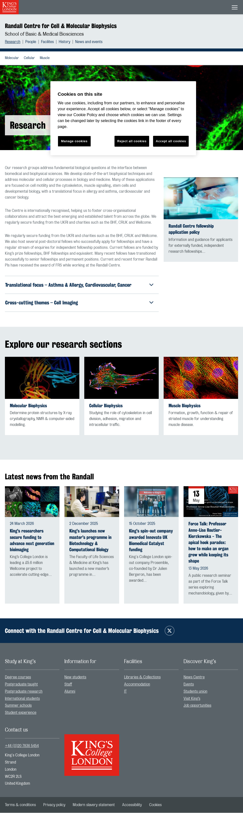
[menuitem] (15, 42)
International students (22, 699)
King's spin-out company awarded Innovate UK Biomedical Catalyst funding (151, 540)
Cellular (29, 58)
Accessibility (132, 805)
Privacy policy (54, 805)
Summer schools (18, 706)
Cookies (155, 805)
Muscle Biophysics (184, 406)
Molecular (12, 58)
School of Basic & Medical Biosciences (44, 34)
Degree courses (18, 677)
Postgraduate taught (21, 685)
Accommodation (137, 685)
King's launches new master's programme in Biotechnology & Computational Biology (90, 540)
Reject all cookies (131, 141)
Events (189, 685)
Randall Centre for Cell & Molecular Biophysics (61, 26)
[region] (123, 118)
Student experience (20, 713)
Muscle (45, 58)
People (30, 42)
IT (125, 692)
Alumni (69, 692)
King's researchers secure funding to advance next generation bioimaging (32, 540)
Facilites (47, 42)
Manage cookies (74, 141)
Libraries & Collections (142, 677)
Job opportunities (197, 706)
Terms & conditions (20, 805)
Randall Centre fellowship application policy (191, 229)
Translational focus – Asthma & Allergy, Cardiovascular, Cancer (68, 284)
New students (75, 677)
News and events (88, 42)
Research (12, 42)
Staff (68, 685)
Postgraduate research (24, 692)
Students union (195, 692)
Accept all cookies (171, 141)
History (64, 42)
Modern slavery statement (94, 805)
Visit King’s (192, 699)
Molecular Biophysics (28, 406)
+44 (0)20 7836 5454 (22, 746)
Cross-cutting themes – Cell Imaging (41, 302)
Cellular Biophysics (106, 406)
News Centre (194, 677)
